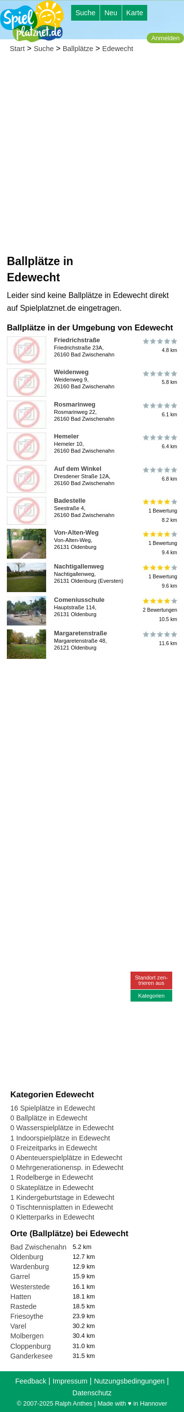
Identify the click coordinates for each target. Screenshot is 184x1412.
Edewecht (117, 49)
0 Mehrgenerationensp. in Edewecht (66, 1167)
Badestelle (69, 500)
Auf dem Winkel (77, 468)
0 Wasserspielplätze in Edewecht (62, 1128)
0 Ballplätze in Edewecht (48, 1118)
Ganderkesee (31, 1356)
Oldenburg (26, 1257)
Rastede (23, 1306)
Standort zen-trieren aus (151, 980)
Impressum (70, 1381)
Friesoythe (26, 1316)
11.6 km (159, 638)
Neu (111, 13)
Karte (134, 13)
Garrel (20, 1276)
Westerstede (30, 1287)
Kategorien (151, 996)
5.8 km (159, 377)
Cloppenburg (30, 1346)
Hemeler (66, 436)
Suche (86, 13)
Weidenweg (71, 372)
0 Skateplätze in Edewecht (52, 1188)
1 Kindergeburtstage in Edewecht (62, 1197)
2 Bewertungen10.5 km (159, 610)
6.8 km (159, 474)
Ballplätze (78, 49)
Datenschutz (92, 1393)
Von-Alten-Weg (76, 532)
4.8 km (159, 345)
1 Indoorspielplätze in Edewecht (60, 1138)
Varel (18, 1326)
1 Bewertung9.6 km (159, 577)
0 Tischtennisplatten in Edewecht (61, 1207)
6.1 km (159, 410)
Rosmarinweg (74, 404)
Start (17, 49)
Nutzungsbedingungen (129, 1381)
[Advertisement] (92, 156)
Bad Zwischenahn (38, 1247)
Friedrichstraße (77, 340)
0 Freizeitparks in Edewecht (53, 1148)
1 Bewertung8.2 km (159, 511)
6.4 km (159, 441)
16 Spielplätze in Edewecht (52, 1108)
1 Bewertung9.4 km (159, 543)
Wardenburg (29, 1267)
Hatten (20, 1297)
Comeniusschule (79, 599)
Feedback (30, 1381)
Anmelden (165, 38)
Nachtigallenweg (79, 566)
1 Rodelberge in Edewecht (51, 1177)
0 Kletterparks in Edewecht (52, 1217)
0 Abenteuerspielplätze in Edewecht (66, 1158)
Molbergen (27, 1336)
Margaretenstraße (80, 633)
